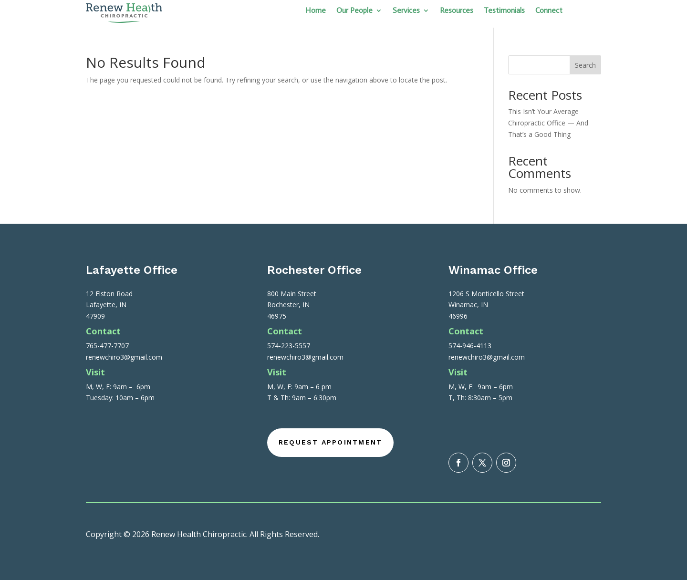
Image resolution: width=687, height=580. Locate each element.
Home (315, 11)
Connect (548, 11)
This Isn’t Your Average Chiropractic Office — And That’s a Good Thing (548, 123)
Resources (456, 11)
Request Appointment (331, 442)
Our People (354, 11)
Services (406, 11)
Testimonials (504, 11)
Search (585, 65)
